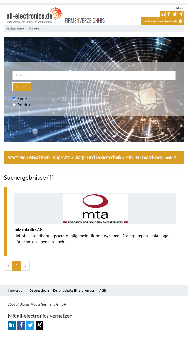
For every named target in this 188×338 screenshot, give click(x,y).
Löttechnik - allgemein (34, 241)
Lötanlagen (160, 235)
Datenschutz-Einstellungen (74, 290)
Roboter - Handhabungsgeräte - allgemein (51, 235)
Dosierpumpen (135, 235)
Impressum (17, 290)
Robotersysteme (105, 235)
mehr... (62, 241)
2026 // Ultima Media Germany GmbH (37, 304)
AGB (102, 290)
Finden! (21, 87)
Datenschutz (39, 290)
